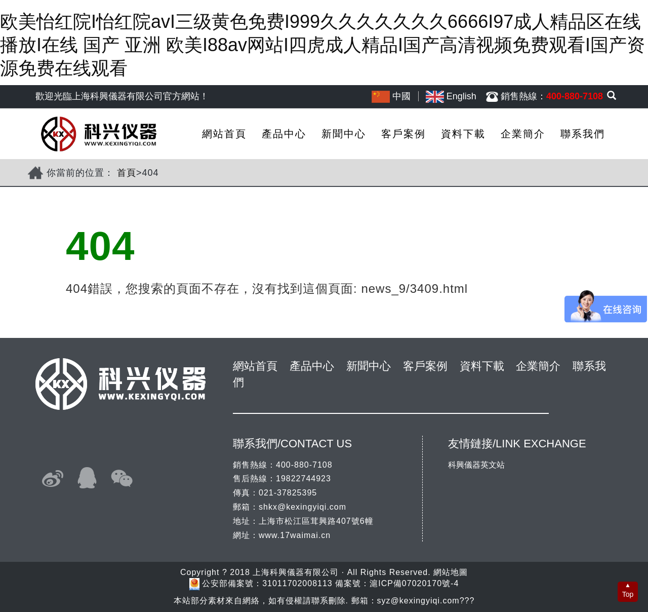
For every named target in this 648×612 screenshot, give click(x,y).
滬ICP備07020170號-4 (414, 584)
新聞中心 (343, 133)
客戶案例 (403, 133)
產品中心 (284, 133)
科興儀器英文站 (476, 465)
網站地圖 (450, 572)
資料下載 (463, 133)
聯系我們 (582, 133)
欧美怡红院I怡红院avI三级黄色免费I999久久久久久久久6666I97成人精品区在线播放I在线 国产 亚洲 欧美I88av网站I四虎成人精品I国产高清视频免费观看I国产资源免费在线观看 (322, 45)
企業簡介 (523, 133)
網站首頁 (224, 133)
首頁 (126, 173)
